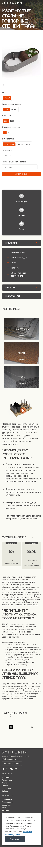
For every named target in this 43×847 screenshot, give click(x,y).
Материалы (6, 805)
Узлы (4, 808)
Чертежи (5, 810)
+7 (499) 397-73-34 (12, 763)
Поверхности (7, 802)
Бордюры (6, 777)
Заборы (5, 791)
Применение (7, 799)
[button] (8, 85)
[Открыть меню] (39, 3)
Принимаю (15, 839)
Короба (5, 786)
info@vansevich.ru (9, 759)
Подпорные (6, 788)
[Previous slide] (32, 537)
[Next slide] (39, 537)
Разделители (7, 780)
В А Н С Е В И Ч (12, 3)
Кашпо (4, 783)
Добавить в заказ (21, 174)
